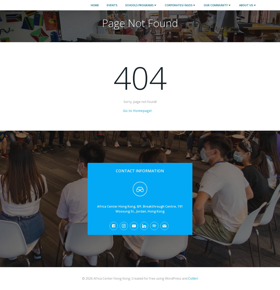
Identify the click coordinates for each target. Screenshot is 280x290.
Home (95, 5)
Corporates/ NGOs (180, 5)
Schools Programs (141, 5)
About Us (248, 5)
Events (112, 5)
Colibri (193, 278)
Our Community (217, 5)
